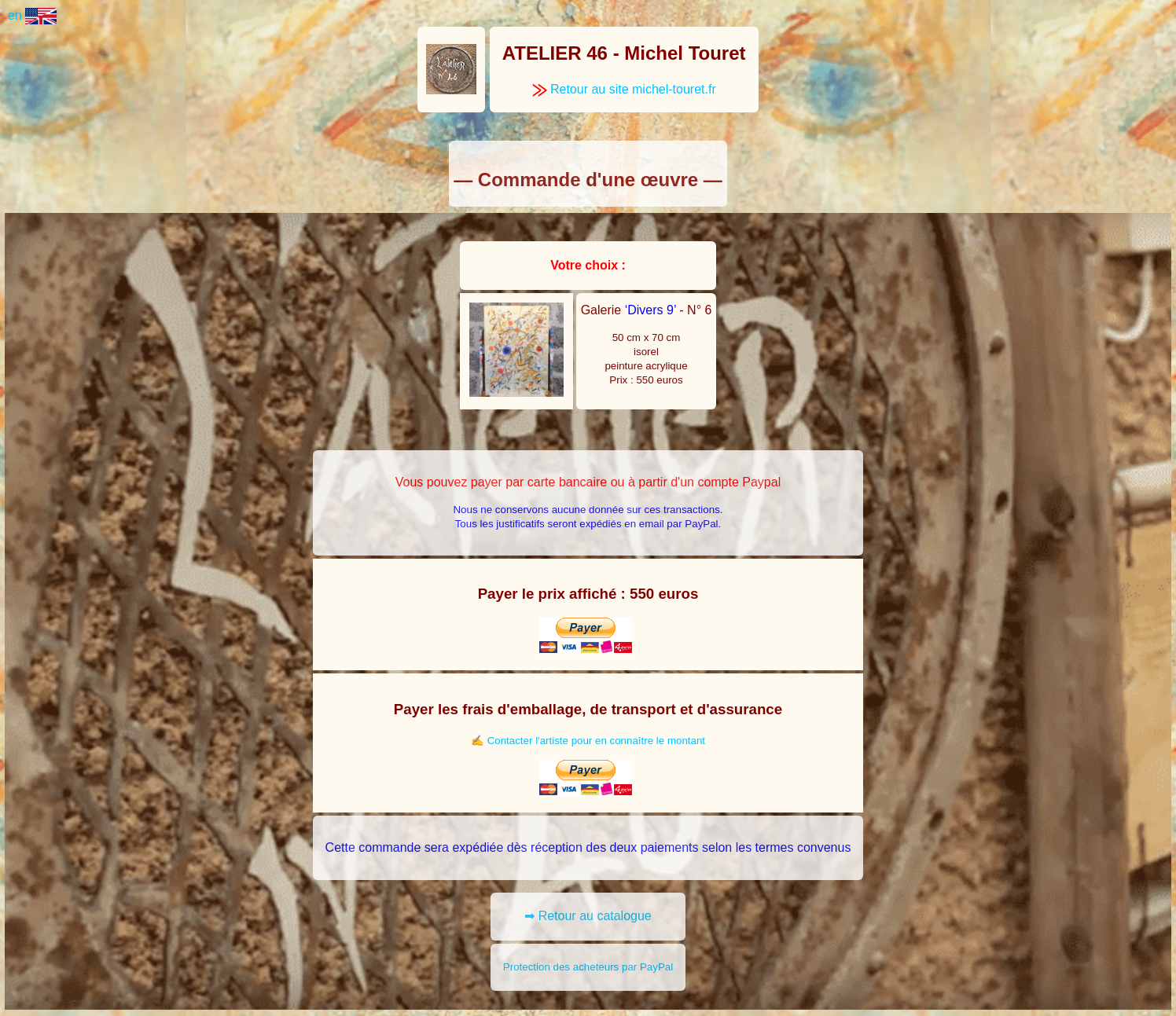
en (32, 15)
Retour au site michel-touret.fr (624, 89)
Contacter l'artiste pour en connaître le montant (596, 740)
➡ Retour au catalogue (588, 915)
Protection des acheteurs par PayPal (588, 967)
